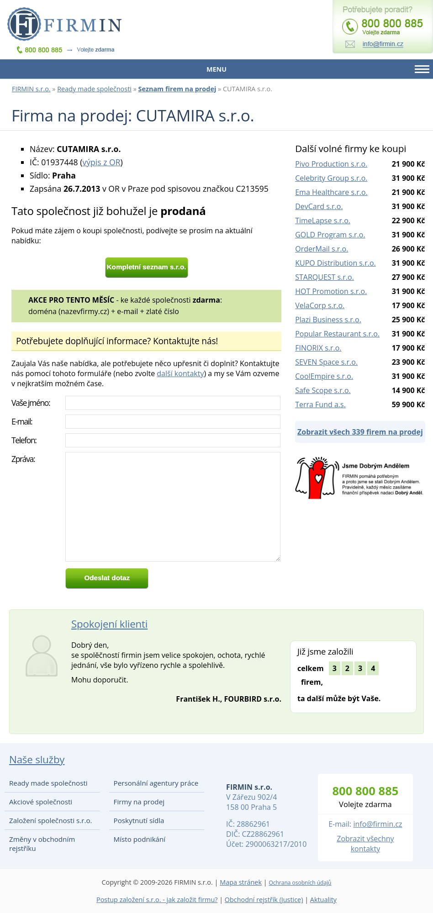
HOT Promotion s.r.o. (331, 291)
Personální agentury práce (156, 782)
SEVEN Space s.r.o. (326, 362)
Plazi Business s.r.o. (328, 320)
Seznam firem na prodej (177, 88)
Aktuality (323, 899)
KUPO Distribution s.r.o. (335, 263)
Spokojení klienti (109, 624)
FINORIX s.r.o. (318, 348)
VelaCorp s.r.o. (319, 305)
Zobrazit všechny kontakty (365, 844)
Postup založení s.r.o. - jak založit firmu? (157, 899)
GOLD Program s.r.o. (330, 235)
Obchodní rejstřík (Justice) (264, 899)
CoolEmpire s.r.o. (324, 376)
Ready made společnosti (94, 88)
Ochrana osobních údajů (300, 883)
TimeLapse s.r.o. (322, 220)
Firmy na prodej (139, 801)
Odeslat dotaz (107, 578)
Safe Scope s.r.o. (323, 390)
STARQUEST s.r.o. (324, 277)
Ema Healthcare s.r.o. (331, 192)
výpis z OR (101, 162)
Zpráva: (23, 458)
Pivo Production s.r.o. (331, 164)
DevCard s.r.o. (319, 206)
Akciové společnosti (40, 801)
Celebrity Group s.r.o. (331, 178)
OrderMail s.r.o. (321, 249)
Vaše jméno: (30, 402)
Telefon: (24, 440)
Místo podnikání (140, 839)
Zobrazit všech (360, 432)
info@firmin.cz (377, 824)
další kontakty (180, 373)
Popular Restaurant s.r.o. (337, 334)
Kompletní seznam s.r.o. (146, 267)
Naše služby (36, 759)
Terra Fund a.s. (320, 404)
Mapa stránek (241, 882)
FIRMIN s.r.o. (31, 88)
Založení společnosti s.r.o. (50, 820)
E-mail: (21, 421)
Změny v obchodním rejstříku (42, 843)
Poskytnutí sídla (139, 820)
